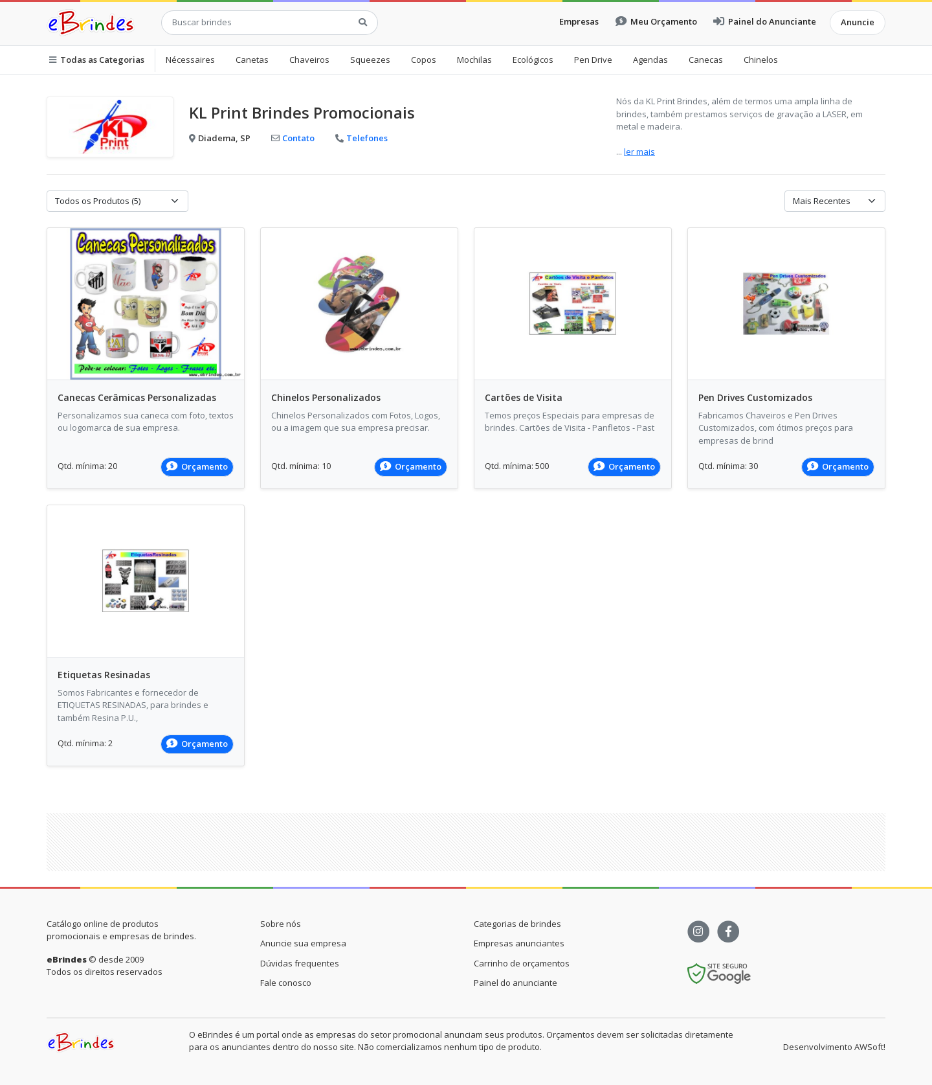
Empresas (579, 21)
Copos (423, 59)
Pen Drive (593, 59)
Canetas (252, 59)
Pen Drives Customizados (755, 397)
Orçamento (197, 466)
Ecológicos (533, 59)
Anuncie (857, 22)
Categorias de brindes (517, 924)
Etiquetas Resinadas (104, 674)
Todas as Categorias (96, 59)
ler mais (639, 151)
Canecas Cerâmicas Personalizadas (137, 397)
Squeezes (370, 59)
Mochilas (474, 59)
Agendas (650, 59)
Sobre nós (280, 924)
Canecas (706, 59)
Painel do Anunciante (764, 21)
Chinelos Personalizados (326, 397)
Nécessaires (190, 59)
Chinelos (761, 59)
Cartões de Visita (523, 397)
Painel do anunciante (515, 982)
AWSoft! (869, 1047)
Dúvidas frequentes (299, 963)
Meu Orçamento (656, 21)
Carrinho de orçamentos (522, 963)
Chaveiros (309, 59)
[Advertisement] (466, 842)
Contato (293, 138)
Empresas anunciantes (519, 943)
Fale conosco (285, 982)
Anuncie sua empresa (303, 943)
